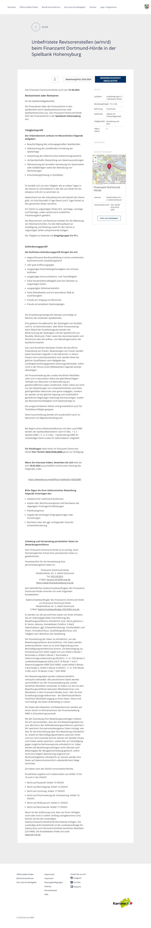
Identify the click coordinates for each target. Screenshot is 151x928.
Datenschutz (49, 874)
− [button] (95, 161)
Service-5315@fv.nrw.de (58, 579)
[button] (36, 27)
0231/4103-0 (57, 576)
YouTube (75, 882)
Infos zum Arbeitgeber (109, 218)
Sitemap (47, 886)
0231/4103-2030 (54, 451)
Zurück (45, 27)
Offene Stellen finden (25, 874)
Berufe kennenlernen (25, 878)
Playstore (76, 886)
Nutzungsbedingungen (53, 882)
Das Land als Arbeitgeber (27, 882)
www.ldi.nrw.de (32, 834)
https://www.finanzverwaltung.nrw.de (54, 582)
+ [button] (95, 158)
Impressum (49, 878)
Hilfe (46, 894)
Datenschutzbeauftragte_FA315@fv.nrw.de (58, 609)
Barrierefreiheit (50, 890)
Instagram (76, 878)
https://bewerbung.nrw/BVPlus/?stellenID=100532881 (54, 479)
